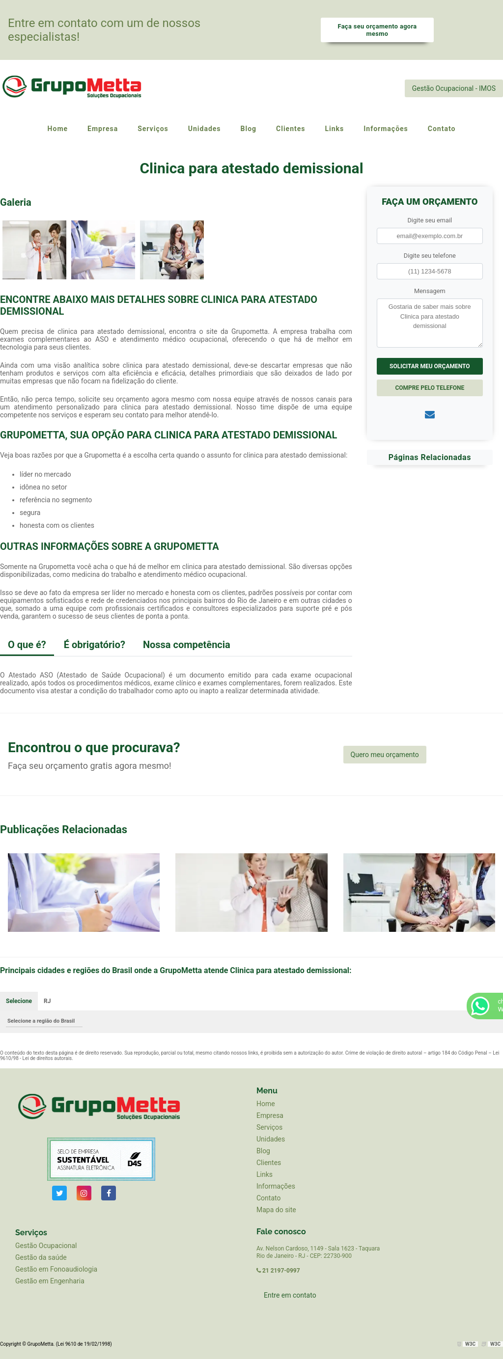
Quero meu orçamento (385, 755)
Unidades (270, 1139)
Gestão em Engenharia (49, 1281)
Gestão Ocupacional (46, 1246)
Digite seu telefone (430, 255)
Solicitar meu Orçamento (430, 366)
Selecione (19, 1001)
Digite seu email (429, 220)
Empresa (269, 1115)
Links (264, 1174)
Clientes (268, 1163)
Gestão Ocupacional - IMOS (454, 88)
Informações (275, 1186)
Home (265, 1104)
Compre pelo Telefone (429, 387)
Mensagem (430, 291)
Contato (268, 1198)
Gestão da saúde (41, 1257)
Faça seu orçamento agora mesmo (377, 30)
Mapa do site (276, 1210)
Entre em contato (290, 1295)
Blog (263, 1151)
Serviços (269, 1127)
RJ (47, 1001)
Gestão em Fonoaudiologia (56, 1269)
